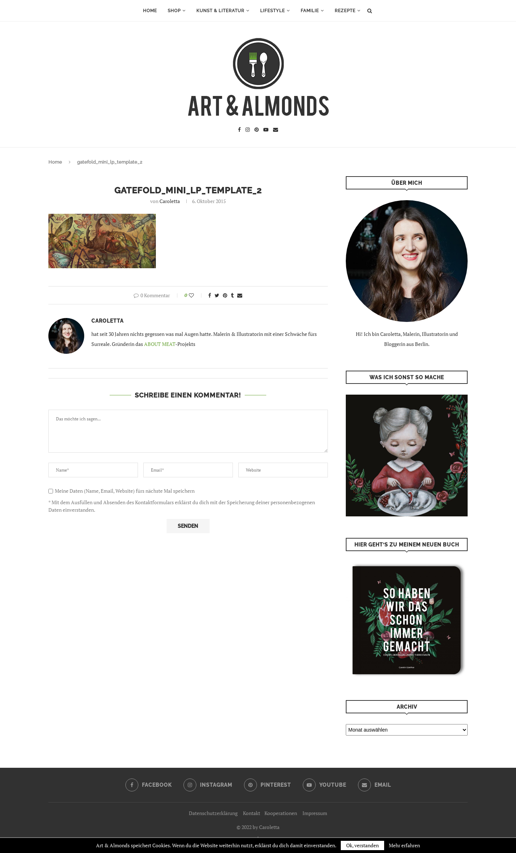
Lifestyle (272, 10)
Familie (310, 10)
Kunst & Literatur (220, 10)
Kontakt (251, 813)
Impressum (314, 813)
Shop (174, 10)
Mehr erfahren (404, 845)
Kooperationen (280, 813)
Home (150, 10)
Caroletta (169, 201)
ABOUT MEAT (159, 344)
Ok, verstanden (362, 845)
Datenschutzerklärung (213, 813)
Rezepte (345, 10)
